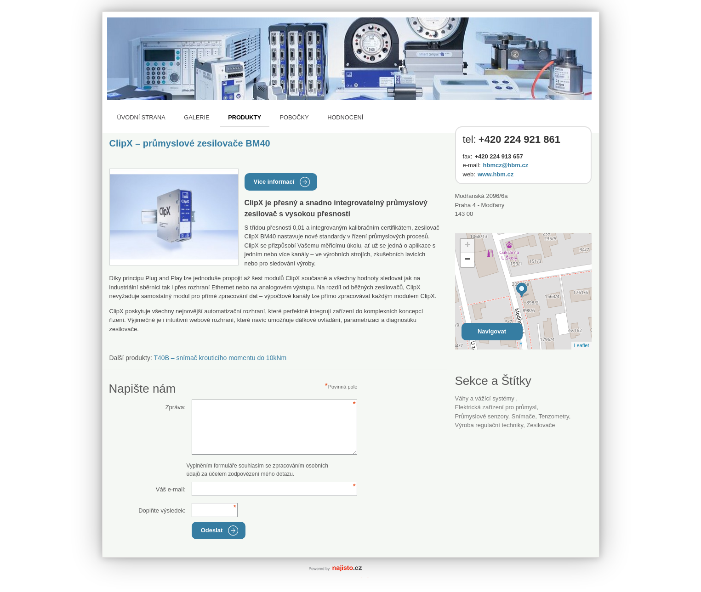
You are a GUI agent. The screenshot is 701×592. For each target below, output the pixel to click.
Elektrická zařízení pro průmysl (496, 407)
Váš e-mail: (171, 489)
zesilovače (540, 425)
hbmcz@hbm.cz (506, 165)
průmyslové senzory (481, 416)
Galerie (196, 117)
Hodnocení (345, 117)
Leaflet (581, 345)
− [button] (467, 260)
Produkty (244, 117)
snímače (523, 416)
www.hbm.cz (495, 174)
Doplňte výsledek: (162, 510)
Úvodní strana (141, 117)
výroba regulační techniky (489, 425)
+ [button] (467, 246)
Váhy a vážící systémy (485, 398)
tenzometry (553, 416)
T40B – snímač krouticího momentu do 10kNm (220, 357)
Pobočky (293, 117)
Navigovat (492, 331)
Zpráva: (175, 407)
